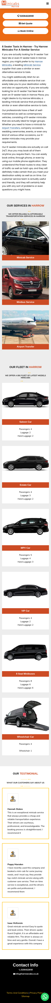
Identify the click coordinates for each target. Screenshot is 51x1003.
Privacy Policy (36, 992)
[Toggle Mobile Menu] (47, 3)
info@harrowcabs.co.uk (26, 973)
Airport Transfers (11, 128)
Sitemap (25, 996)
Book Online (25, 31)
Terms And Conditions (17, 992)
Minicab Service (32, 65)
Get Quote (25, 23)
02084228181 (25, 16)
